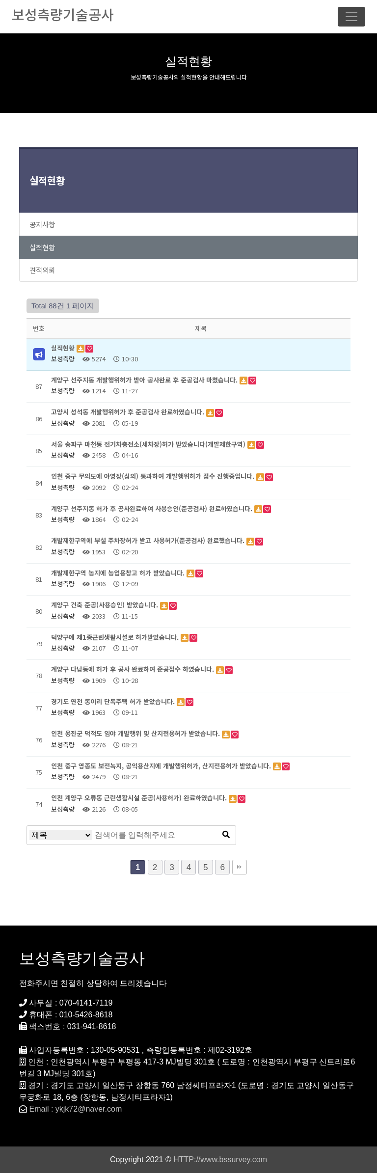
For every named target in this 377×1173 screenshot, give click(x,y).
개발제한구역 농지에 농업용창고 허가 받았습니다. (119, 572)
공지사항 (42, 224)
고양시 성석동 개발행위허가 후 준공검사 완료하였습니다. (128, 411)
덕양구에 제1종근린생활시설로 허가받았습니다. (116, 637)
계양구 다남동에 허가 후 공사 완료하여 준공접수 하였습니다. (133, 669)
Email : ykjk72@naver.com (75, 1109)
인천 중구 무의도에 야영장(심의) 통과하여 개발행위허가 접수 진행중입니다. (153, 476)
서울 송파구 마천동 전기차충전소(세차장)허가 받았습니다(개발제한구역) (149, 444)
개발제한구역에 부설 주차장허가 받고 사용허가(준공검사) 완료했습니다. (148, 540)
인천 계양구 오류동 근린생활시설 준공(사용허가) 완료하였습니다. (140, 797)
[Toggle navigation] (351, 17)
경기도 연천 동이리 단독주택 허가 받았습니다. (114, 701)
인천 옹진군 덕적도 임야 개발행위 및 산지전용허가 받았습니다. (136, 733)
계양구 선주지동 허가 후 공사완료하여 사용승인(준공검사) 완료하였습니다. (152, 508)
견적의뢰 (42, 270)
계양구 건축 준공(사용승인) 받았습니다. (105, 604)
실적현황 (47, 180)
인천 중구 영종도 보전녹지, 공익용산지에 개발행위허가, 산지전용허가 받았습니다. (162, 765)
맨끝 (239, 867)
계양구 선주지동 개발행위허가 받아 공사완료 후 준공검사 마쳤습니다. (145, 379)
